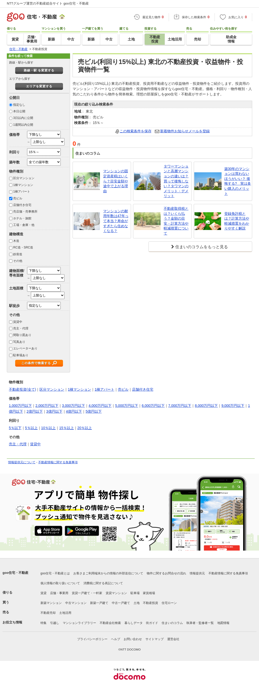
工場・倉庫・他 (23, 225)
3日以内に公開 (23, 118)
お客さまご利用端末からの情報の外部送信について (108, 573)
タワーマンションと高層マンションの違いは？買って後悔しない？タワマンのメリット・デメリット (176, 181)
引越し (54, 623)
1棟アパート (21, 191)
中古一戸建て (121, 603)
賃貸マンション (116, 593)
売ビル (17, 198)
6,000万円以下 (153, 406)
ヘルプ (115, 639)
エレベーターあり (25, 348)
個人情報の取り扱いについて (60, 583)
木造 (16, 241)
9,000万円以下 (232, 406)
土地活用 (65, 613)
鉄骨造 (17, 254)
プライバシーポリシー (92, 639)
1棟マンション (23, 185)
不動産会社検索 (110, 623)
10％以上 (48, 428)
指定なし (19, 105)
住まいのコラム (172, 623)
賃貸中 (17, 322)
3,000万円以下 (73, 406)
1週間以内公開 (23, 125)
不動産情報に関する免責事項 (58, 462)
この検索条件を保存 (136, 131)
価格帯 (14, 135)
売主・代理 (20, 328)
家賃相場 (149, 593)
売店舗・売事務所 (25, 211)
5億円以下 (93, 411)
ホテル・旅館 (22, 218)
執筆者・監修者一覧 (200, 623)
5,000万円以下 (126, 406)
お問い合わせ (133, 639)
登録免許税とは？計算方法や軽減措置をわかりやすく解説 (236, 221)
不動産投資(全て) (22, 389)
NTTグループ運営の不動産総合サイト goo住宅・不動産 (48, 3)
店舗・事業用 (59, 593)
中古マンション (76, 603)
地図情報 (223, 623)
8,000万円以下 (206, 406)
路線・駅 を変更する (39, 70)
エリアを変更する (39, 86)
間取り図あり (22, 335)
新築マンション (51, 603)
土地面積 (16, 288)
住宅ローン (169, 603)
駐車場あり (20, 355)
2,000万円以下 (46, 406)
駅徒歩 (14, 306)
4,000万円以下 (100, 406)
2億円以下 (35, 411)
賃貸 (43, 593)
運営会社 (173, 639)
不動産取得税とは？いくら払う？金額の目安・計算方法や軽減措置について (176, 220)
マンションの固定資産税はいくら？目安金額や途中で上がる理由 (115, 181)
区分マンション (23, 178)
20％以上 (84, 428)
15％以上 (66, 428)
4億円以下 (74, 411)
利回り (14, 152)
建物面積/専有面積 (16, 273)
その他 (17, 261)
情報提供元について (21, 462)
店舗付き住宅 (22, 205)
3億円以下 (54, 411)
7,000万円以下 (179, 406)
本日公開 (19, 111)
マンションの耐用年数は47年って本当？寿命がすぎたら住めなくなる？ (115, 221)
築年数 (14, 162)
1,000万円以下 (20, 406)
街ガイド (152, 623)
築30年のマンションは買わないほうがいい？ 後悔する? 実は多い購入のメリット (237, 181)
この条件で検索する (36, 363)
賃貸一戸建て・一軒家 (87, 593)
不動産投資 (150, 603)
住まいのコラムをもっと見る (201, 247)
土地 (137, 603)
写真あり (19, 342)
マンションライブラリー (79, 623)
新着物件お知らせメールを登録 (185, 131)
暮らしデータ (133, 623)
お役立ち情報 (12, 622)
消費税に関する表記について (103, 583)
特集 (43, 623)
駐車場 (135, 593)
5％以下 (15, 428)
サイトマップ (154, 639)
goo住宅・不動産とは (55, 573)
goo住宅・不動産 (15, 573)
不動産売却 (48, 613)
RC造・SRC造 (23, 247)
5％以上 (31, 428)
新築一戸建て (99, 603)
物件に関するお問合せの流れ (166, 573)
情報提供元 (197, 573)
